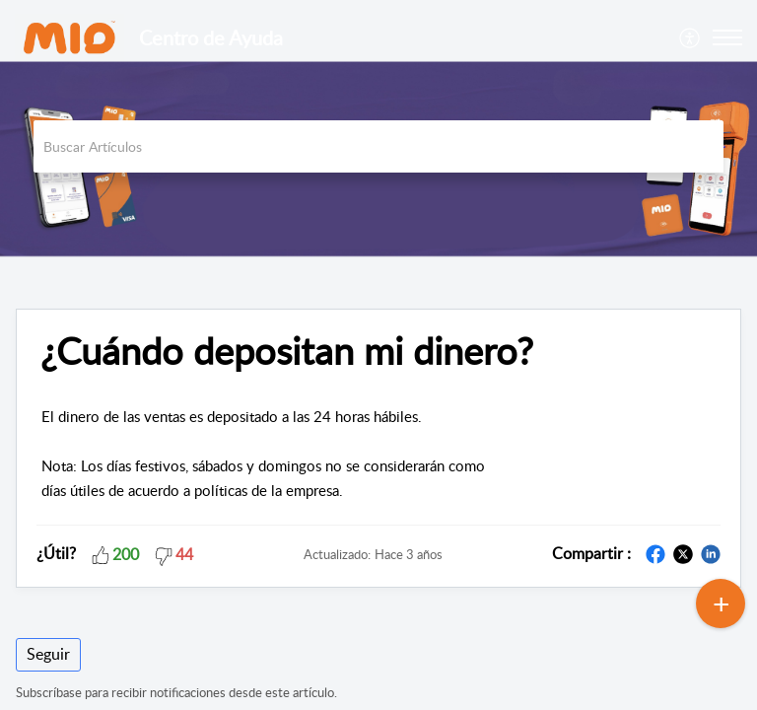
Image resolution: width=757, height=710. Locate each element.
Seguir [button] (48, 654)
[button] (690, 37)
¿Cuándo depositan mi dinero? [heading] (286, 351)
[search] (378, 146)
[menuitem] (690, 37)
